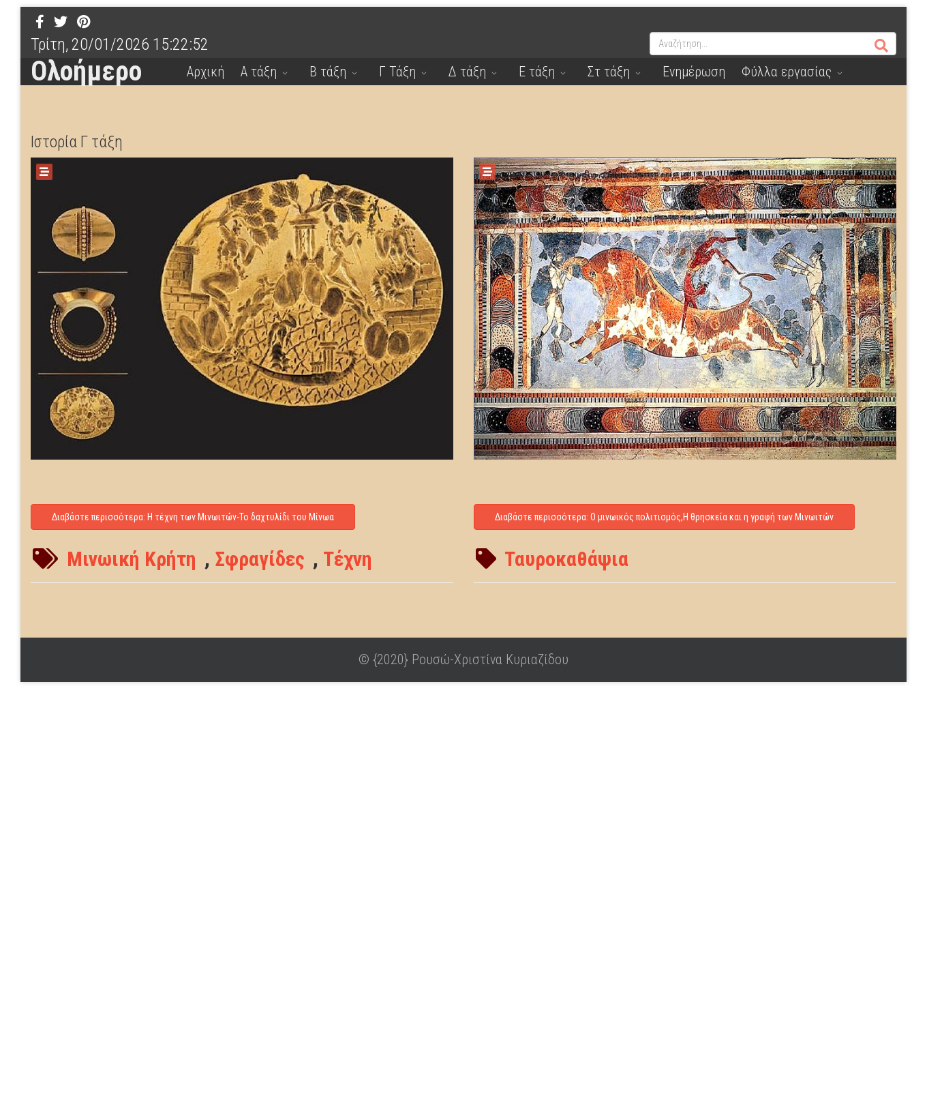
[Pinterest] (83, 22)
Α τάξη (259, 71)
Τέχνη (347, 559)
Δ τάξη (467, 71)
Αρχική (205, 71)
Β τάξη (327, 71)
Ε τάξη (537, 71)
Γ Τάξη (397, 71)
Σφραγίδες (260, 559)
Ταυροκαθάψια (566, 559)
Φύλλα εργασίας (787, 71)
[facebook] (39, 22)
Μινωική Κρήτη (131, 559)
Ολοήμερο (86, 71)
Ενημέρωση (694, 71)
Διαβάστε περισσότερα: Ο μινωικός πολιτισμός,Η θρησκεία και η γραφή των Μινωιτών (664, 516)
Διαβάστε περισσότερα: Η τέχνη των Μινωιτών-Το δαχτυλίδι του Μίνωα (193, 516)
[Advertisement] (409, 893)
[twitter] (60, 22)
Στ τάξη (609, 71)
